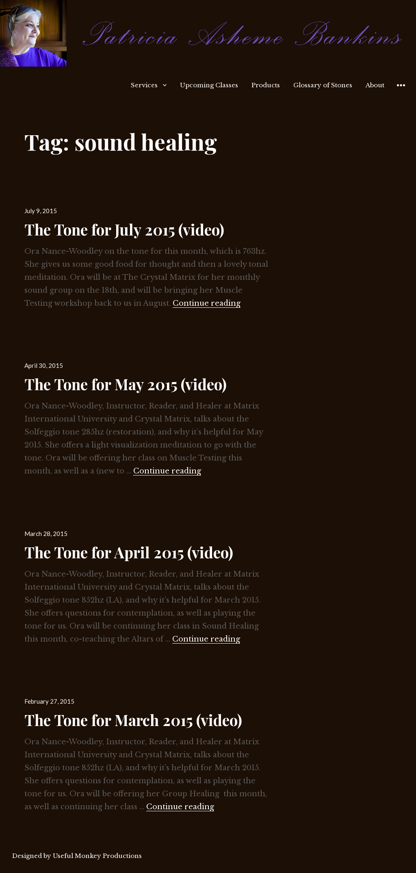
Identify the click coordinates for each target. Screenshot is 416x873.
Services (144, 85)
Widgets (400, 91)
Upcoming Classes (209, 85)
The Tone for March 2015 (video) (133, 720)
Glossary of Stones (322, 85)
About (375, 85)
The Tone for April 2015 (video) (128, 552)
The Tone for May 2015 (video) (125, 384)
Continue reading (206, 303)
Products (265, 85)
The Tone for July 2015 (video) (124, 229)
